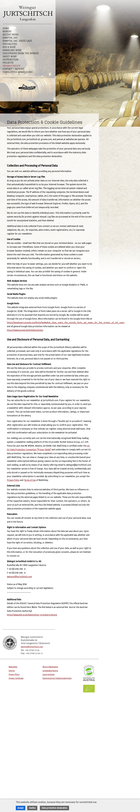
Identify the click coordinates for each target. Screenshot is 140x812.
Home (6, 28)
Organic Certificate (16, 678)
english (38, 108)
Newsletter (13, 667)
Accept (21, 808)
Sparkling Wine (12, 50)
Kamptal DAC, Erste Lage (17, 41)
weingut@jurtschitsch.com (19, 576)
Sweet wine (10, 56)
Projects (8, 63)
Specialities (10, 44)
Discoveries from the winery (21, 53)
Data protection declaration (54, 808)
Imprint (12, 671)
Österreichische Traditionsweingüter (57, 678)
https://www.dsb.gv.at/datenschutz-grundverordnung (32, 614)
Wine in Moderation (50, 667)
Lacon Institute (48, 674)
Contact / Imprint (13, 69)
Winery (7, 31)
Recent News (10, 35)
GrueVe (46, 108)
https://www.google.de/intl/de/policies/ (25, 330)
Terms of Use (30, 480)
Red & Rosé (9, 47)
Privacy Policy (11, 66)
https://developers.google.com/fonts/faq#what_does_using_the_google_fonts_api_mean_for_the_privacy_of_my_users (65, 322)
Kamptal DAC (10, 38)
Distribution (10, 60)
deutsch (29, 108)
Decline (32, 808)
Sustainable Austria (50, 671)
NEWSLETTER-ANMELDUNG (17, 72)
